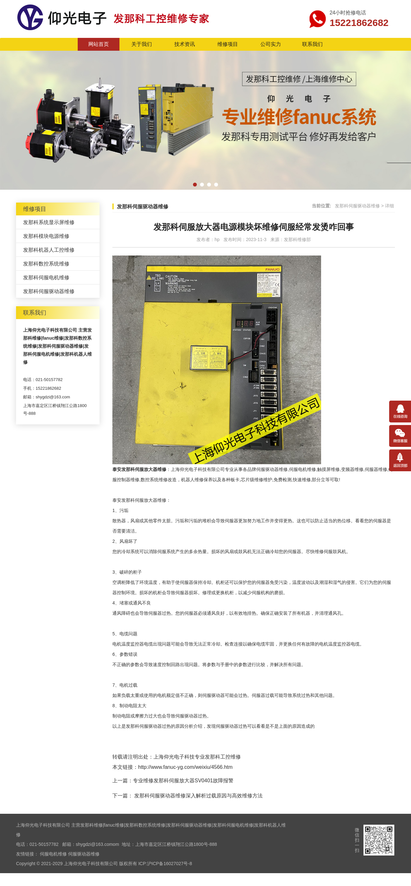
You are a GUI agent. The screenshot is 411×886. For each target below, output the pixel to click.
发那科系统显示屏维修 (48, 222)
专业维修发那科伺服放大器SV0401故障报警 (183, 780)
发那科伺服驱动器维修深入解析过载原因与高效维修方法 (198, 795)
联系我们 (312, 44)
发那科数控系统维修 (46, 263)
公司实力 (270, 44)
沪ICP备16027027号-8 (169, 863)
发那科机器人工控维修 (48, 250)
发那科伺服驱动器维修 (48, 291)
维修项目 (227, 44)
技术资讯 (184, 44)
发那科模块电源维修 (46, 236)
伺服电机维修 (53, 853)
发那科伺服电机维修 (46, 277)
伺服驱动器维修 (84, 853)
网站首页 (98, 44)
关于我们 (141, 44)
